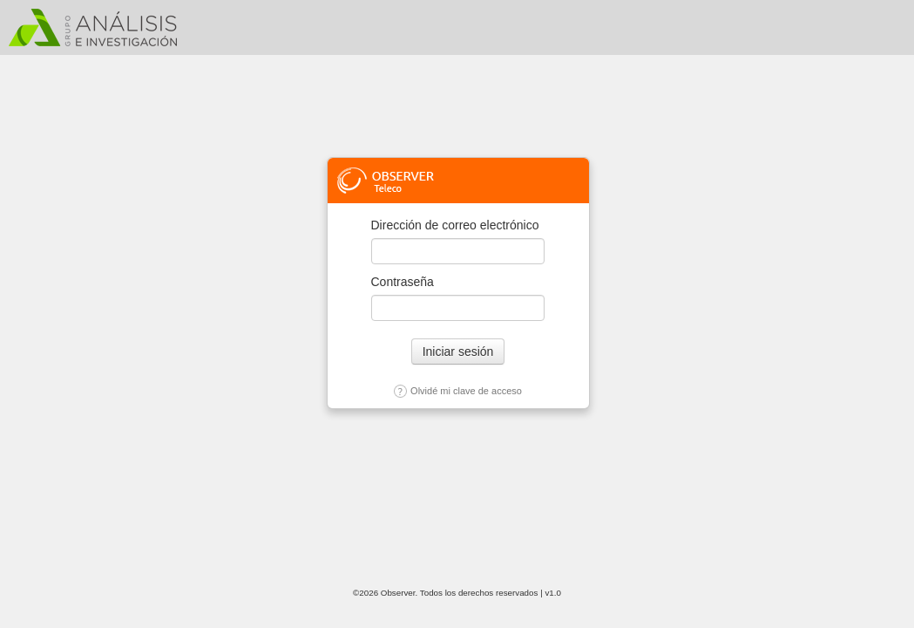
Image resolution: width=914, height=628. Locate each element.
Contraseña (402, 282)
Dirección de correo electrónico (455, 225)
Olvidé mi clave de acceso (458, 391)
